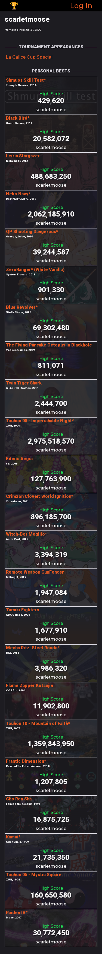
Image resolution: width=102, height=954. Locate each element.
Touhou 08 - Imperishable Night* (40, 420)
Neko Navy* (18, 193)
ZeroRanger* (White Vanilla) (35, 269)
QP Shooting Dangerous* (32, 231)
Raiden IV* (16, 912)
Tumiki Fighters (22, 609)
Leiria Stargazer (23, 155)
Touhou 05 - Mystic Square (33, 874)
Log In (81, 5)
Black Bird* (17, 118)
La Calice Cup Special (29, 57)
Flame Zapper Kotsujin (29, 685)
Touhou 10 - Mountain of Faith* (38, 723)
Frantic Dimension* (26, 761)
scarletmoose (51, 109)
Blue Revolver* (22, 307)
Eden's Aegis (19, 458)
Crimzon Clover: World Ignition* (39, 496)
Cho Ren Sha (19, 799)
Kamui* (13, 836)
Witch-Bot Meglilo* (26, 534)
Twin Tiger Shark (24, 383)
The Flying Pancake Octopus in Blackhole (49, 345)
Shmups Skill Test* (26, 80)
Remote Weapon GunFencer (35, 572)
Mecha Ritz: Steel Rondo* (33, 647)
